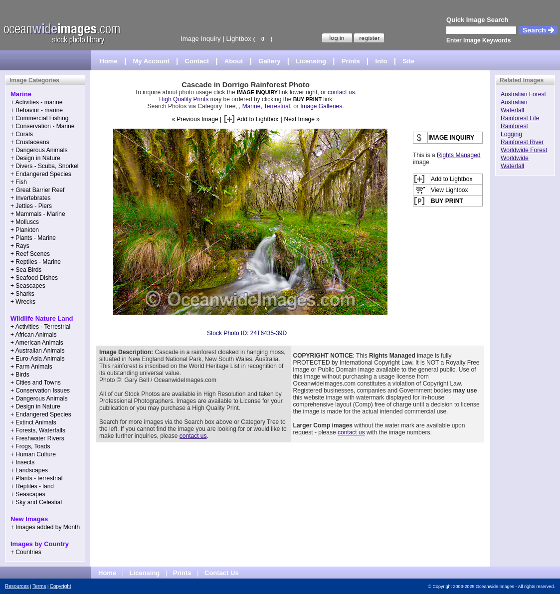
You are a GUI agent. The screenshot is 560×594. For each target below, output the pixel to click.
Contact (197, 61)
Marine (251, 106)
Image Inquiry (201, 38)
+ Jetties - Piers (31, 205)
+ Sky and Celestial (36, 502)
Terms (39, 586)
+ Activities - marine (36, 102)
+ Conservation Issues (40, 390)
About (233, 61)
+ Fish (18, 182)
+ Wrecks (22, 301)
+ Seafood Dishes (34, 277)
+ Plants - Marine (33, 237)
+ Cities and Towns (35, 382)
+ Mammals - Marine (37, 213)
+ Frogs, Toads (30, 446)
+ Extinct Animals (33, 422)
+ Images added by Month (45, 527)
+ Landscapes (29, 470)
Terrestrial (277, 106)
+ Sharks (22, 293)
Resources (17, 586)
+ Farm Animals (31, 366)
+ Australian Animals (37, 350)
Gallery (269, 61)
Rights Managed (458, 155)
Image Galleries (321, 106)
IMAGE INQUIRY (258, 92)
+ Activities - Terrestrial (40, 326)
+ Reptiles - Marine (35, 261)
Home (109, 61)
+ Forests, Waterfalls (37, 430)
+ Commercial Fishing (39, 118)
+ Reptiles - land (32, 486)
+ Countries (25, 552)
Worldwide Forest (524, 150)
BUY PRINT (307, 99)
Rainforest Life (520, 118)
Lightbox (238, 38)
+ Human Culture (33, 454)
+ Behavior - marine (36, 110)
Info (381, 61)
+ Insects (22, 462)
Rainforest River (522, 142)
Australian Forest (523, 94)
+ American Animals (36, 342)
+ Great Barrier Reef (37, 190)
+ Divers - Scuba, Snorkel (44, 166)
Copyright (60, 586)
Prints (351, 61)
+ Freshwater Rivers (37, 438)
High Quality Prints (183, 99)
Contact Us (221, 573)
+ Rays (19, 245)
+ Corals (21, 134)
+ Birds (19, 374)
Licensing (311, 61)
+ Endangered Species (40, 174)
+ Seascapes (27, 285)
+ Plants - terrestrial (36, 478)
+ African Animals (33, 334)
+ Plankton (24, 229)
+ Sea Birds (25, 269)
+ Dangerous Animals (38, 150)
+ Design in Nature (35, 158)
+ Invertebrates (30, 198)
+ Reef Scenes (30, 253)
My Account (151, 61)
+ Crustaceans (29, 142)
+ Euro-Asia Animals (37, 358)
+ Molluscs (24, 221)
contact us (341, 92)
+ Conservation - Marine (42, 126)
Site (408, 61)
